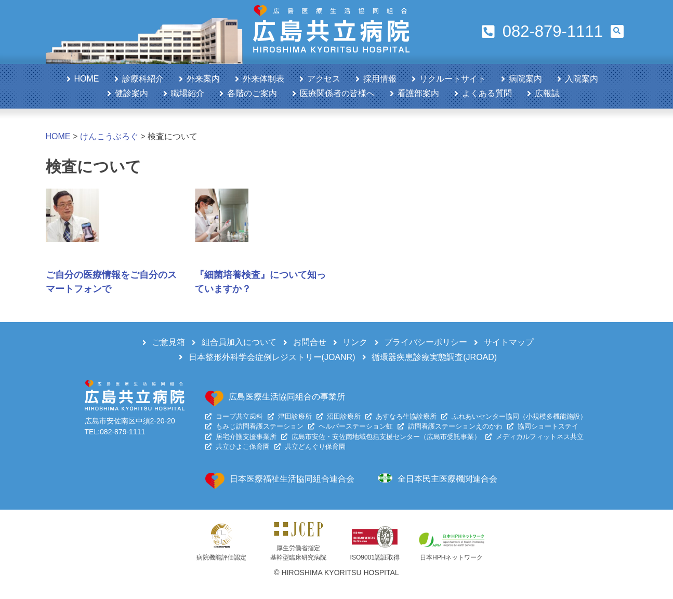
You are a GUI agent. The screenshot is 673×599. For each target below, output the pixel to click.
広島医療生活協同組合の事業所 (287, 396)
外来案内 (203, 78)
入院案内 (581, 78)
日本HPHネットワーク (451, 557)
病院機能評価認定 (221, 557)
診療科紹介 (143, 78)
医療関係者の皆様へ (337, 93)
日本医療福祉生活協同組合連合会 (292, 478)
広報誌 (547, 93)
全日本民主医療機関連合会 (447, 478)
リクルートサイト (452, 78)
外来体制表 (263, 78)
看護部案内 (418, 93)
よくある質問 (487, 93)
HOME (86, 78)
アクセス (323, 78)
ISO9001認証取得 (375, 557)
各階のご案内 (252, 93)
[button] (617, 31)
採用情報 (380, 78)
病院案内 (525, 78)
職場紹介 (187, 93)
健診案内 (131, 93)
